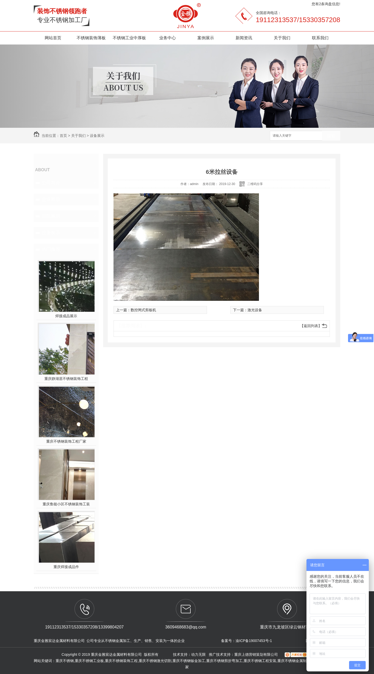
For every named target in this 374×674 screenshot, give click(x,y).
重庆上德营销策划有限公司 (256, 654)
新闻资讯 (244, 38)
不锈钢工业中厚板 (129, 38)
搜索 (331, 136)
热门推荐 (51, 249)
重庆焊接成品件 (66, 567)
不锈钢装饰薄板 (91, 38)
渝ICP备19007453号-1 (254, 641)
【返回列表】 (311, 326)
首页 (63, 135)
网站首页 (53, 38)
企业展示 (51, 199)
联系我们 (320, 38)
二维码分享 (255, 184)
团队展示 (51, 216)
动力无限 (198, 654)
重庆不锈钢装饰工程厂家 (66, 441)
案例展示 (205, 38)
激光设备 (255, 310)
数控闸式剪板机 (143, 310)
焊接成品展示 (66, 316)
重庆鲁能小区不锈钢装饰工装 (66, 504)
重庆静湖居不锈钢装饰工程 (66, 379)
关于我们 (282, 38)
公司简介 (51, 182)
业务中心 (167, 38)
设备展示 (97, 135)
